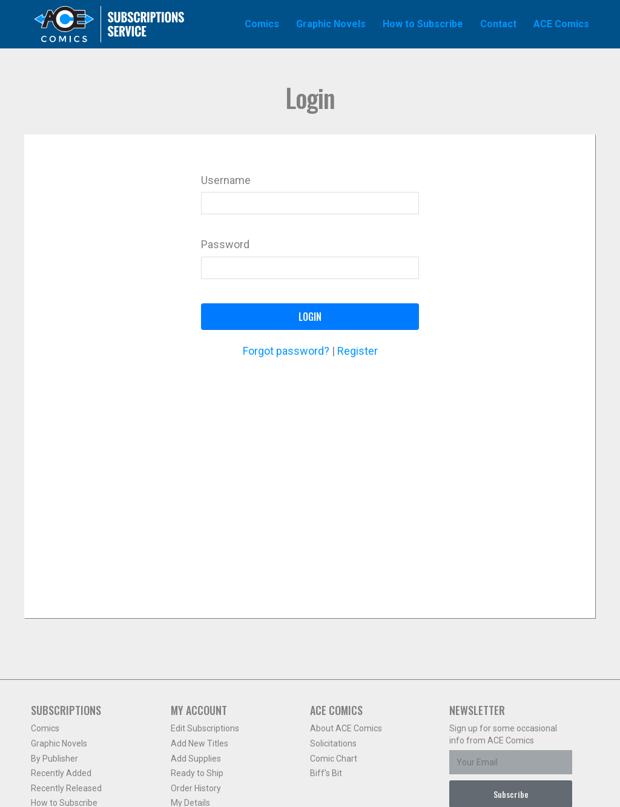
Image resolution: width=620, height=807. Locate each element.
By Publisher (54, 758)
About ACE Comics (346, 728)
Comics (45, 728)
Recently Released (66, 788)
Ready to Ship (197, 773)
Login (310, 316)
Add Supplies (196, 758)
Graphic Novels (59, 743)
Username (226, 180)
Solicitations (333, 743)
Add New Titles (199, 743)
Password (225, 244)
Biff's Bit (326, 773)
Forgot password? (286, 350)
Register (357, 350)
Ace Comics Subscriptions (109, 24)
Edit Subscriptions (205, 728)
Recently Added (61, 773)
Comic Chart (333, 758)
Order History (196, 788)
